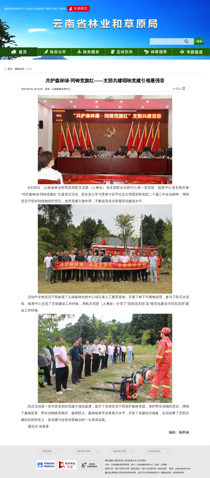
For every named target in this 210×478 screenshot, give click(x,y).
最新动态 (19, 68)
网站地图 (109, 460)
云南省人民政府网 (34, 8)
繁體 (48, 8)
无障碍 (62, 8)
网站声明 (119, 460)
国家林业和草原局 (13, 8)
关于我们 (142, 460)
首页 (10, 68)
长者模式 (80, 8)
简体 (54, 8)
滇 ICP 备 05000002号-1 (149, 472)
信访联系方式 (130, 460)
